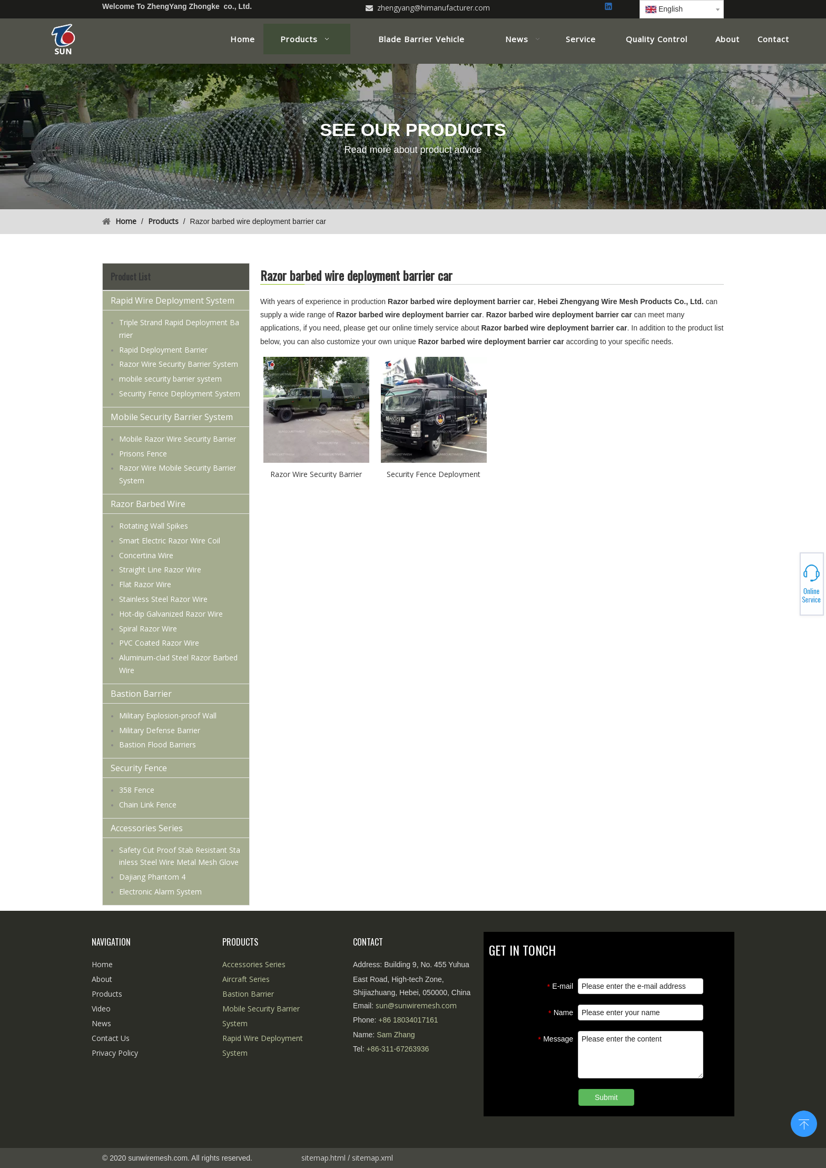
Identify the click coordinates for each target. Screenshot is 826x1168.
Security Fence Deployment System (179, 393)
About (102, 979)
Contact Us (111, 1038)
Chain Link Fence (147, 805)
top (804, 1122)
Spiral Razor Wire (148, 629)
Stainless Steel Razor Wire (163, 599)
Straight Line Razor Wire (160, 569)
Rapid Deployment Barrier (163, 350)
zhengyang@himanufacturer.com (433, 8)
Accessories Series (147, 828)
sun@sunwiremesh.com (416, 1005)
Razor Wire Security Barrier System (178, 364)
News (101, 1023)
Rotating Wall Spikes (153, 526)
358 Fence (136, 790)
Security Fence (139, 768)
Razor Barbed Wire (148, 504)
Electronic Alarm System (160, 892)
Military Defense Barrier (159, 730)
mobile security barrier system (170, 379)
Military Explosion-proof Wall (168, 715)
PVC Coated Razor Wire (159, 643)
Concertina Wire (146, 555)
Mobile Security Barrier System (172, 417)
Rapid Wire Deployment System (172, 300)
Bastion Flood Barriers (157, 744)
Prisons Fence (143, 454)
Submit (606, 1097)
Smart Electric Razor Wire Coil (169, 541)
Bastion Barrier (141, 693)
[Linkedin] (609, 7)
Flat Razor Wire (145, 584)
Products (107, 994)
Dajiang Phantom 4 (152, 877)
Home (102, 964)
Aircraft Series (246, 979)
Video (101, 1009)
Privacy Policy (115, 1053)
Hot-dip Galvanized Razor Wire (171, 614)
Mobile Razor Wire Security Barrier (177, 439)
